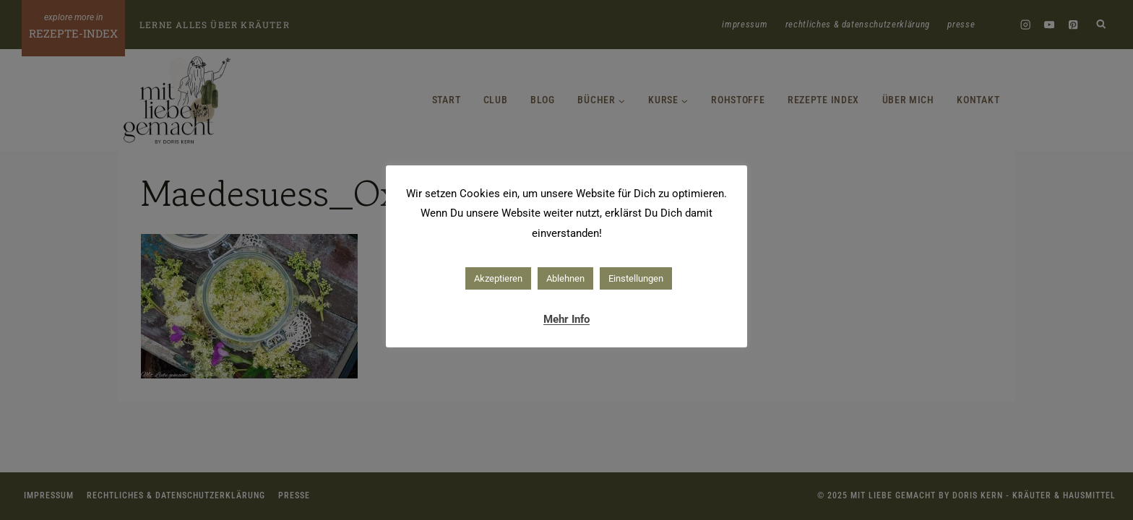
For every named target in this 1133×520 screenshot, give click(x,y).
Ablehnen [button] (565, 278)
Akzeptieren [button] (498, 278)
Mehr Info (566, 319)
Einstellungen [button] (635, 278)
